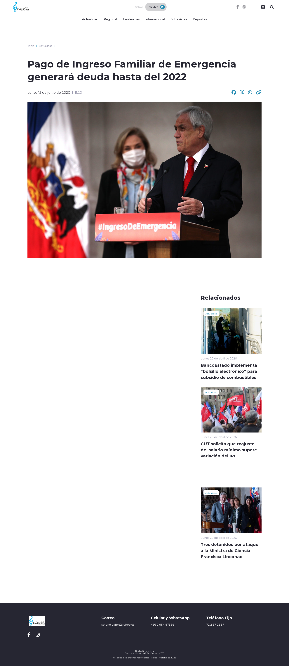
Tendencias (131, 19)
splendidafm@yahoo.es (117, 624)
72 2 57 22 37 (215, 624)
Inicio (30, 46)
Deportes (200, 19)
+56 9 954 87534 (162, 624)
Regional (110, 19)
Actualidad (90, 19)
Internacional (155, 19)
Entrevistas (178, 19)
